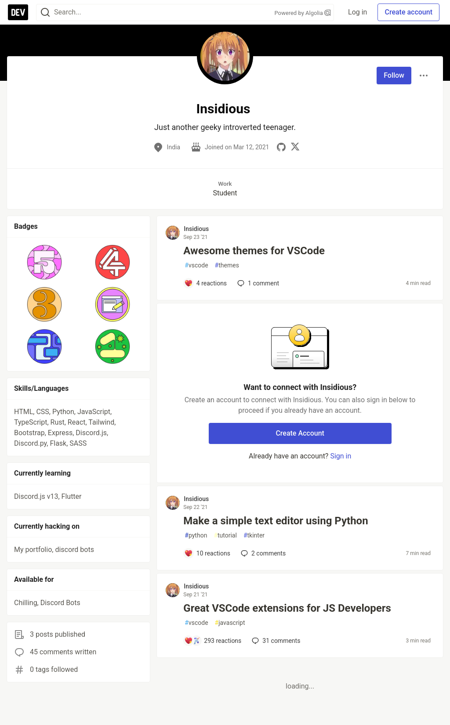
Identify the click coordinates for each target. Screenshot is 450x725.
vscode (196, 265)
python (196, 535)
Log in (357, 12)
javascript (230, 623)
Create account (408, 12)
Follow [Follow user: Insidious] (394, 75)
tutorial (225, 535)
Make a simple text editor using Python (275, 521)
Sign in (340, 456)
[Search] (45, 12)
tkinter (254, 535)
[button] (44, 262)
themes (227, 265)
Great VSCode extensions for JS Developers (287, 608)
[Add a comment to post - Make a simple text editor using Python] (207, 553)
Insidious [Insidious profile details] (196, 228)
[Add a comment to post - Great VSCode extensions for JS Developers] (213, 641)
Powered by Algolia (303, 13)
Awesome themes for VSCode (254, 251)
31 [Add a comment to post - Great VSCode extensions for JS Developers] (275, 640)
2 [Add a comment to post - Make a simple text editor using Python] (262, 553)
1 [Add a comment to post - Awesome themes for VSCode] (257, 283)
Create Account (300, 433)
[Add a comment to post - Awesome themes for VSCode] (205, 283)
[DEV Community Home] (18, 12)
